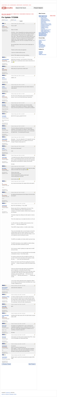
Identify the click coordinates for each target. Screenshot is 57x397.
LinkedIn (40, 53)
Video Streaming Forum (45, 31)
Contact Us (7, 394)
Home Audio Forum (43, 15)
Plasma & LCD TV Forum (46, 23)
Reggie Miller (4, 139)
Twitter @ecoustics (42, 54)
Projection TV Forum (45, 25)
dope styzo (4, 325)
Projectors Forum (44, 26)
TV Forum (43, 28)
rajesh (3, 95)
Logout (40, 41)
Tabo (3, 68)
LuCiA (3, 148)
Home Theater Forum (43, 32)
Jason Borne (4, 357)
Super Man (4, 306)
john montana (5, 287)
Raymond (4, 336)
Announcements (42, 46)
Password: (15, 21)
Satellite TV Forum (44, 27)
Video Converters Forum (46, 29)
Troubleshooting (42, 45)
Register (40, 42)
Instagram (41, 52)
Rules (40, 43)
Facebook (41, 51)
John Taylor (4, 157)
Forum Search (38, 8)
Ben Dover (4, 168)
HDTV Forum (43, 22)
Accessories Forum (43, 34)
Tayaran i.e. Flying (5, 296)
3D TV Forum (43, 17)
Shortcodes (41, 44)
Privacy (15, 394)
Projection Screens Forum (46, 24)
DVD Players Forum (45, 19)
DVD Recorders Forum (45, 20)
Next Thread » (32, 364)
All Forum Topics (42, 35)
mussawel (4, 115)
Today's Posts (52, 15)
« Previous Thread (6, 364)
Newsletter (11, 394)
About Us (3, 394)
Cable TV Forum (44, 18)
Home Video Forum (43, 16)
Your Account (41, 47)
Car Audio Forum (42, 33)
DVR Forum (43, 21)
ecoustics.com (8, 392)
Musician (4, 104)
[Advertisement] (19, 378)
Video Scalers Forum (45, 30)
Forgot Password (42, 40)
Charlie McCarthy (5, 59)
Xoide (3, 25)
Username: (6, 21)
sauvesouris (4, 205)
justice (3, 77)
